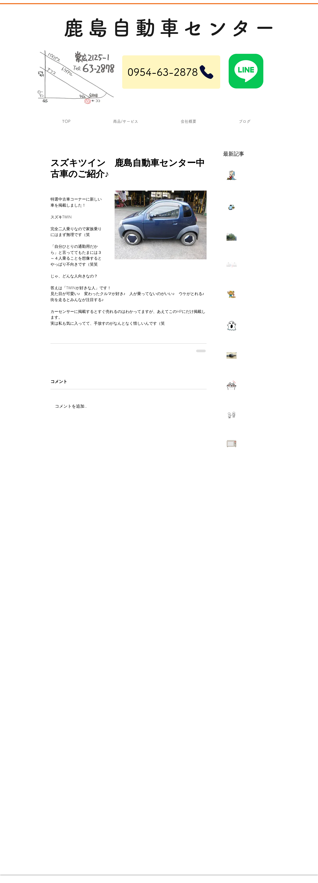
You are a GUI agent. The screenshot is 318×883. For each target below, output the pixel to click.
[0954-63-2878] (171, 72)
